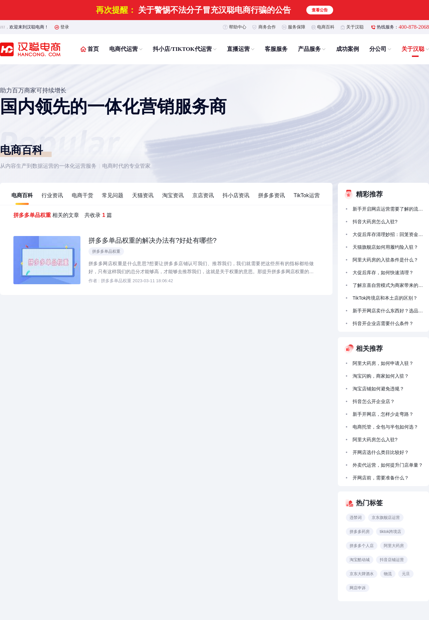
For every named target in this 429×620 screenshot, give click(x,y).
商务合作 (267, 26)
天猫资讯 (143, 195)
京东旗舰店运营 (386, 517)
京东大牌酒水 (362, 573)
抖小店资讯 (236, 195)
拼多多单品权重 (106, 251)
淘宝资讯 (173, 195)
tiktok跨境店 (390, 531)
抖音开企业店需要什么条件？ (383, 323)
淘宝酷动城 (360, 559)
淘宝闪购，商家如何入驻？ (381, 376)
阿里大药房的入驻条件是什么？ (385, 259)
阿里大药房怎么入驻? (375, 439)
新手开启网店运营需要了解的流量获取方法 (388, 209)
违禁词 (356, 517)
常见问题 (112, 195)
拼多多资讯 (271, 195)
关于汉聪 (355, 26)
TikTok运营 (307, 195)
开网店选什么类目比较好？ (381, 452)
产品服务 (309, 49)
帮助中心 (237, 26)
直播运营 (238, 49)
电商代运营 (123, 49)
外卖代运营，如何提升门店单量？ (388, 465)
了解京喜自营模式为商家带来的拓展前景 (388, 285)
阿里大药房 (394, 545)
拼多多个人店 (362, 545)
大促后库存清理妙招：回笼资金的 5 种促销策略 (388, 234)
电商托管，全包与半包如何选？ (385, 427)
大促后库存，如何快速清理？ (383, 272)
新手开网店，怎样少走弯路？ (383, 414)
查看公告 (320, 10)
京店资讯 (203, 195)
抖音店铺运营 (392, 559)
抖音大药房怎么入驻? (375, 221)
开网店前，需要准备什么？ (381, 477)
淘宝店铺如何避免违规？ (378, 388)
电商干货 (82, 195)
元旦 (406, 573)
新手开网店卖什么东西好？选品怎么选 (388, 310)
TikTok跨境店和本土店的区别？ (385, 298)
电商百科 (325, 26)
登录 (64, 26)
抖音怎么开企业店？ (374, 401)
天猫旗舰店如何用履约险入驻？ (385, 247)
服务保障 (296, 26)
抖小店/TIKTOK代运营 (182, 49)
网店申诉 (358, 588)
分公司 (377, 49)
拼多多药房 (360, 531)
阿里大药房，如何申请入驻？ (383, 363)
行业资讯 (52, 195)
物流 (388, 573)
